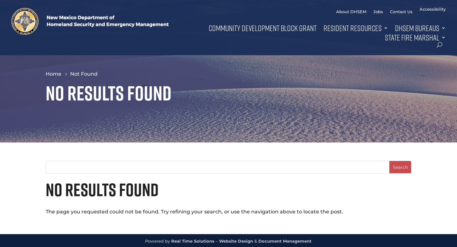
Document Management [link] (285, 241)
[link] (90, 33)
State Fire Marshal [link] (412, 37)
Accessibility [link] (433, 9)
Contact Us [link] (401, 11)
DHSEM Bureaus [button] (417, 28)
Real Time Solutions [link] (192, 241)
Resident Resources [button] (353, 28)
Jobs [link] (378, 11)
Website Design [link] (236, 241)
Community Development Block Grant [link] (263, 28)
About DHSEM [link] (351, 11)
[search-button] (439, 44)
